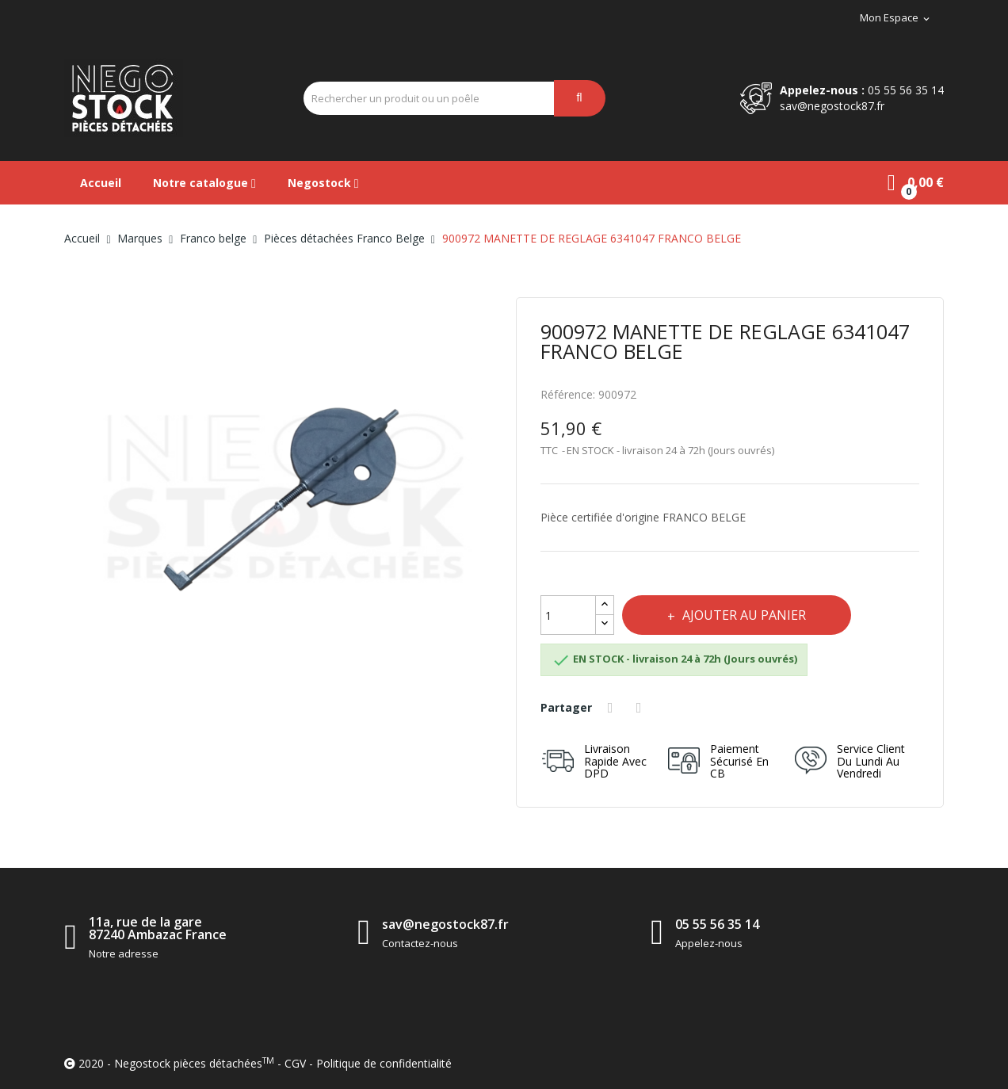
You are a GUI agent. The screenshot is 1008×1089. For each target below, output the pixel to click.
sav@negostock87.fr (832, 105)
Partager (612, 708)
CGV (295, 1063)
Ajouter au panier (745, 615)
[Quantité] (568, 615)
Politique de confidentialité (384, 1063)
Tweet (642, 708)
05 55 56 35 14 (906, 89)
